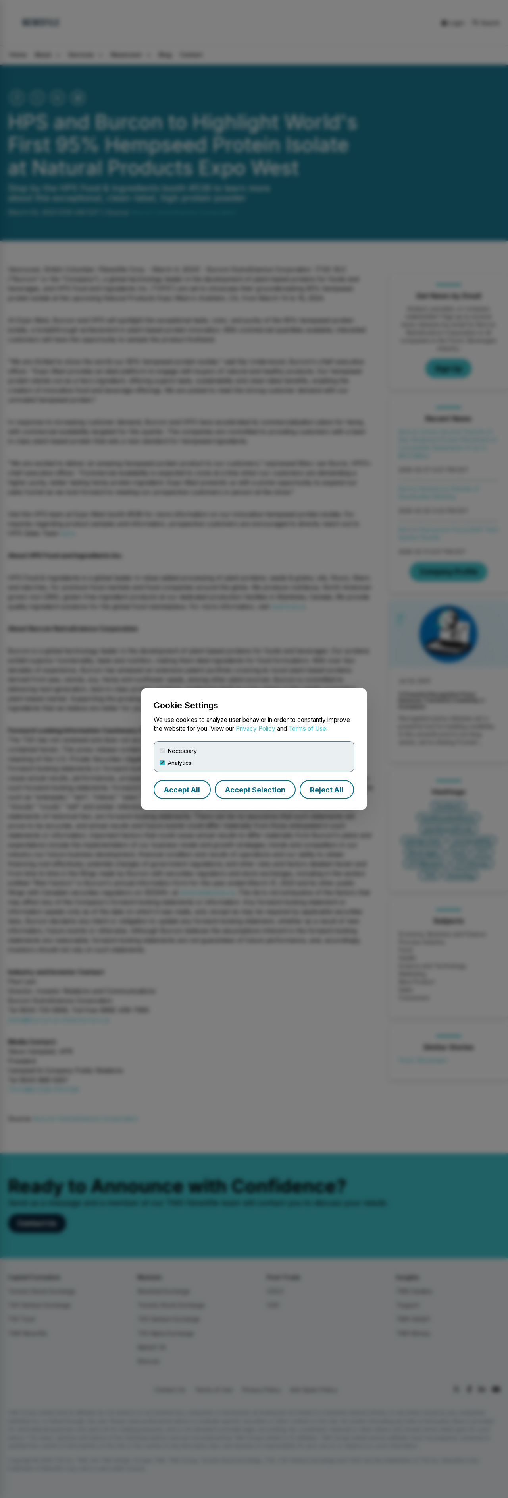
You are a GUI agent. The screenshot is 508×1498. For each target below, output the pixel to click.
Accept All (182, 790)
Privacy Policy (255, 728)
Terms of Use (307, 728)
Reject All (326, 790)
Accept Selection (255, 790)
